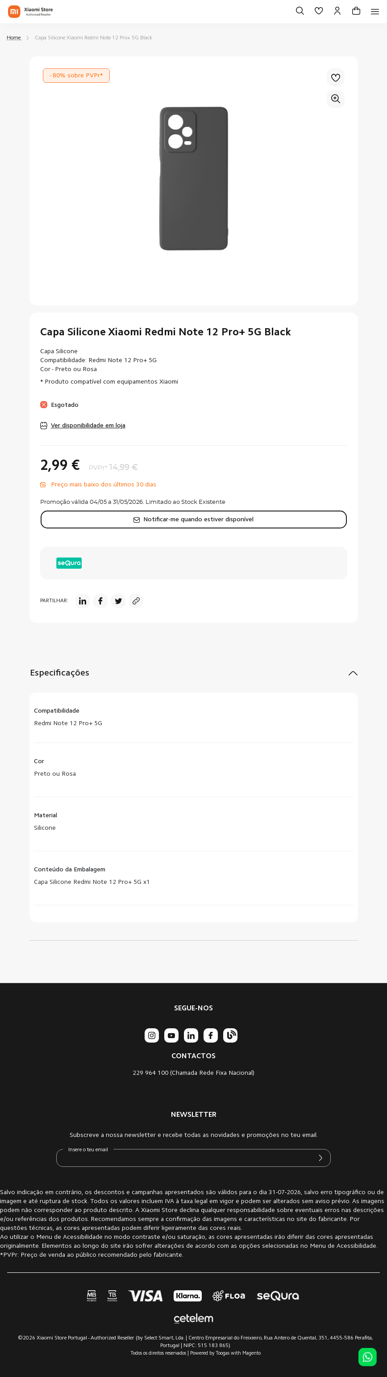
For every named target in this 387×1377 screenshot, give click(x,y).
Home (14, 38)
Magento (251, 1353)
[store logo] (30, 11)
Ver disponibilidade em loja (88, 426)
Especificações (59, 673)
